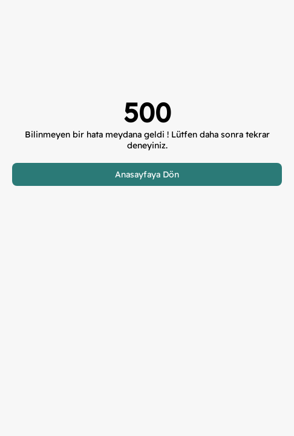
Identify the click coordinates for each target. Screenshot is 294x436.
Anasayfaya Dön (147, 174)
